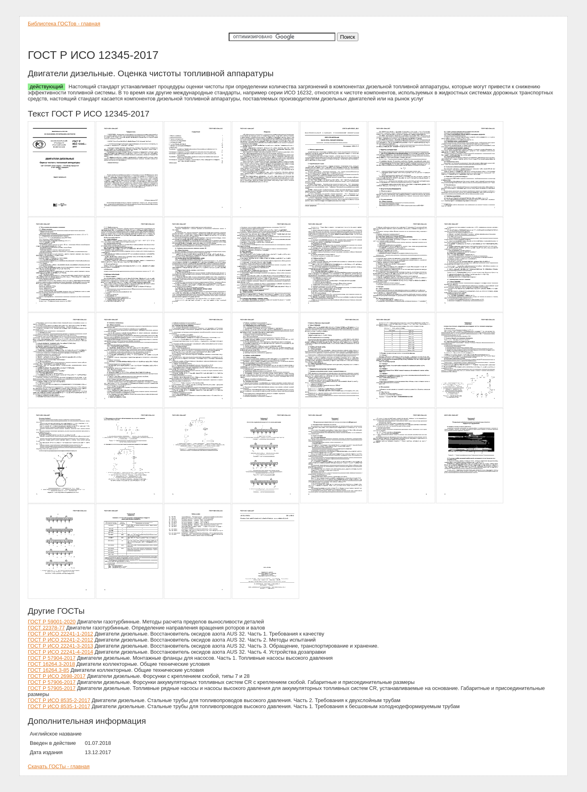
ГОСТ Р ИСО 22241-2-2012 (60, 640)
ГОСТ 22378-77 (46, 628)
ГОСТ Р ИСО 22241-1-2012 (60, 634)
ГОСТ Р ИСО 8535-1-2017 (59, 706)
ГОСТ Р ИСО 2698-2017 (57, 676)
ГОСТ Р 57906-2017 (52, 682)
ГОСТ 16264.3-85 (48, 670)
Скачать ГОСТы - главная (59, 766)
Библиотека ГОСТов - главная (64, 24)
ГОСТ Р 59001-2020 (52, 622)
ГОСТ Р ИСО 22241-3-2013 (60, 646)
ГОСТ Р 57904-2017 (52, 658)
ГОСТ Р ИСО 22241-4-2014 (60, 652)
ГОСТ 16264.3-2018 (51, 664)
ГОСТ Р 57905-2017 (52, 688)
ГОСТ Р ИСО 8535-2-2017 (59, 700)
